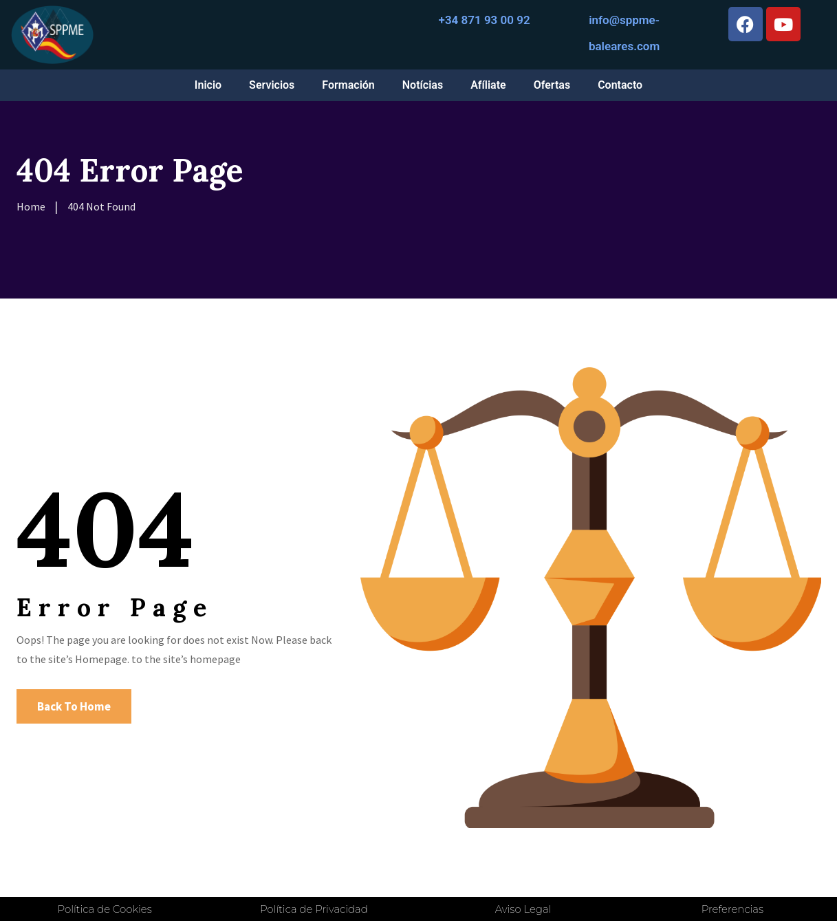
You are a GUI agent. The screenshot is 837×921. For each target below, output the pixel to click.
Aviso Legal (523, 908)
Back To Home (74, 706)
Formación (348, 84)
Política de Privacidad (314, 908)
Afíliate (488, 84)
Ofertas (552, 84)
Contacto (620, 84)
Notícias (422, 84)
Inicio (208, 84)
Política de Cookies (105, 908)
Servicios (271, 84)
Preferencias (732, 908)
